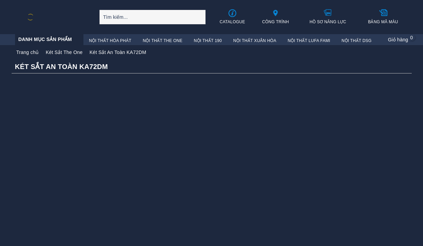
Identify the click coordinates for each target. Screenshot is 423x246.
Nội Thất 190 (208, 40)
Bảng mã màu (383, 16)
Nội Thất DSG (357, 40)
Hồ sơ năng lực (328, 16)
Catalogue (232, 16)
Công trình (275, 16)
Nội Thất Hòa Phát (110, 40)
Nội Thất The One (162, 40)
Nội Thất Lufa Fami (309, 40)
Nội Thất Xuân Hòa (254, 40)
